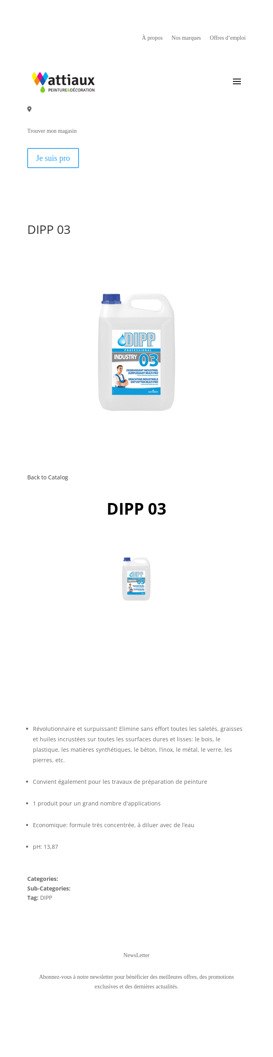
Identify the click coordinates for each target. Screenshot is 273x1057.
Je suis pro (53, 158)
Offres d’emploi (228, 38)
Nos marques (186, 38)
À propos (152, 38)
